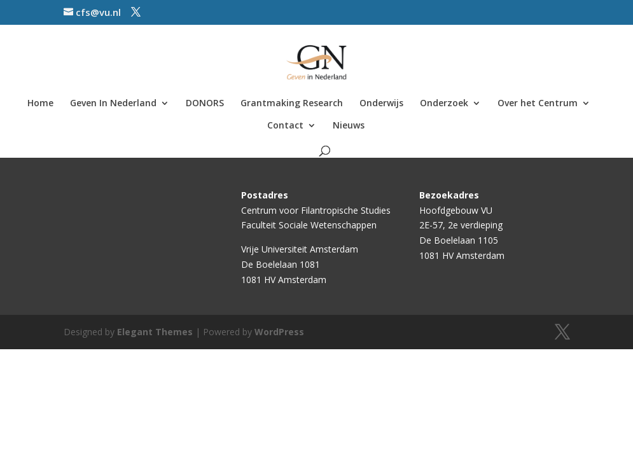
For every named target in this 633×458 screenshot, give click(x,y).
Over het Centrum (537, 104)
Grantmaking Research (291, 104)
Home (40, 104)
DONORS (205, 104)
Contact (285, 126)
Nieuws (349, 126)
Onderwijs (381, 104)
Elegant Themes (155, 332)
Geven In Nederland (113, 104)
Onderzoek (444, 104)
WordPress (279, 332)
